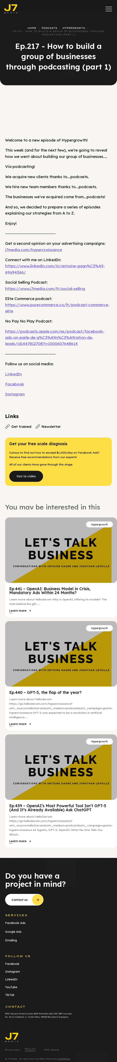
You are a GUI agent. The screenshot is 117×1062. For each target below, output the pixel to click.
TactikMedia (64, 1059)
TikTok (9, 995)
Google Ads (13, 932)
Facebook (14, 384)
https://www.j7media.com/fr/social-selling (45, 288)
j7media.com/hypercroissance (33, 249)
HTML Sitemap (51, 1050)
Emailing (11, 940)
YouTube (11, 987)
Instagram (15, 394)
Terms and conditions (30, 1050)
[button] (109, 9)
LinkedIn (13, 374)
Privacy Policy (12, 1050)
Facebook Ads (15, 923)
